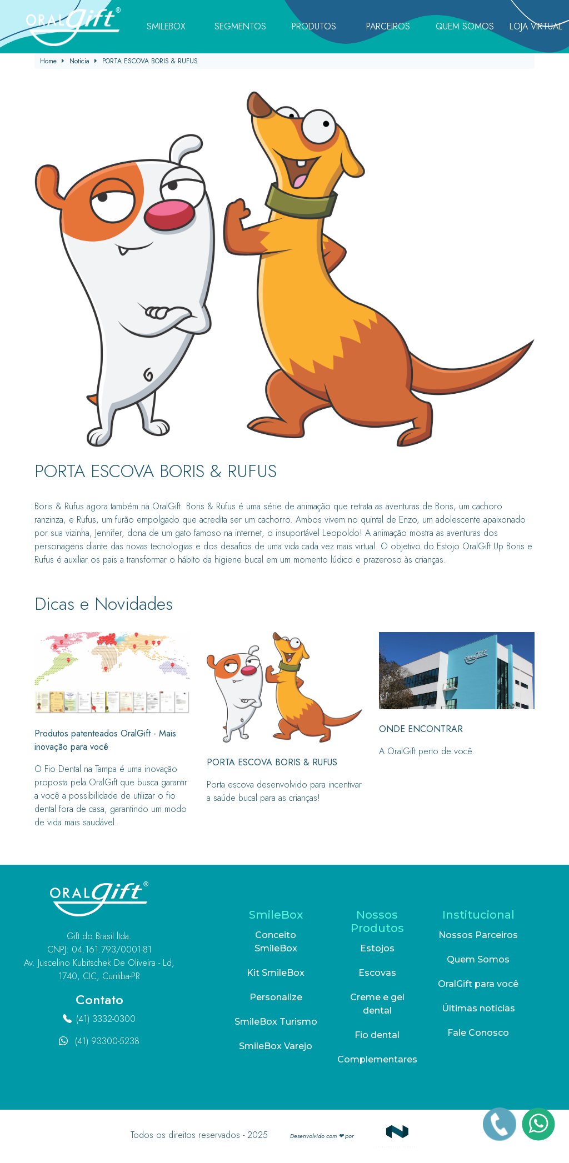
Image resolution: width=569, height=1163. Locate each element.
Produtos (314, 26)
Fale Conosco (478, 1032)
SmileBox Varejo (275, 1046)
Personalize (275, 997)
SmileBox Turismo (275, 1021)
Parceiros (388, 26)
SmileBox (166, 26)
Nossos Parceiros (478, 935)
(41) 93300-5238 (107, 1041)
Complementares (377, 1059)
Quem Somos (465, 26)
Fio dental (377, 1035)
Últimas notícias (478, 1008)
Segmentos (240, 26)
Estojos (377, 948)
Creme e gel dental (377, 1004)
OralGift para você (478, 984)
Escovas (377, 973)
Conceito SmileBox (275, 942)
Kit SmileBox (276, 973)
